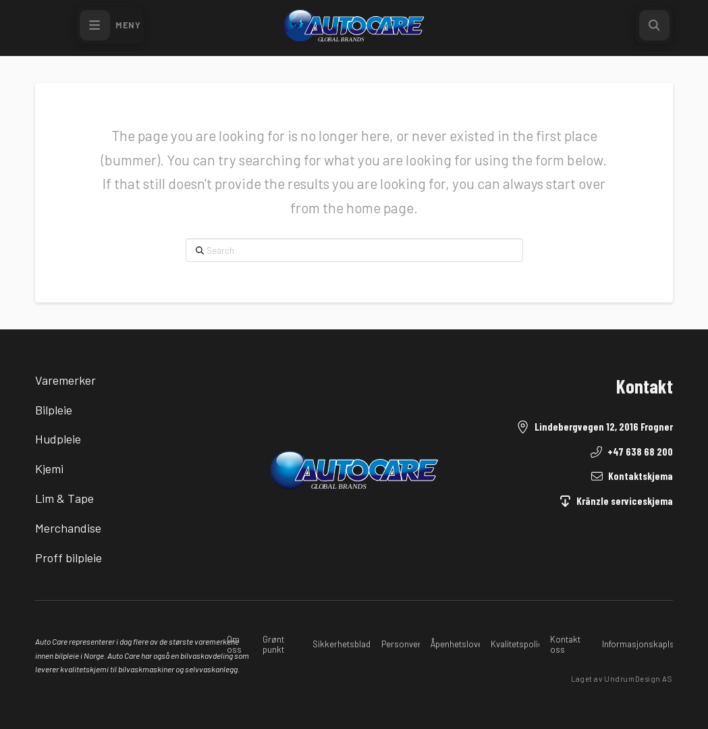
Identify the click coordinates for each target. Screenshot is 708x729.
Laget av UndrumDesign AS (621, 678)
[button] (110, 25)
